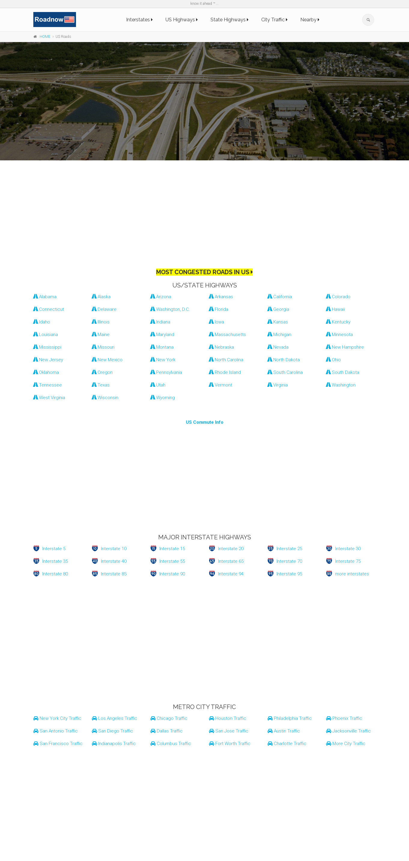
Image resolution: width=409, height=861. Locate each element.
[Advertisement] (204, 208)
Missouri (103, 347)
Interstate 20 (231, 548)
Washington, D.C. (170, 309)
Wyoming (162, 397)
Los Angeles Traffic (114, 718)
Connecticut (48, 309)
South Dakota (342, 372)
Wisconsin (105, 397)
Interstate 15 (172, 548)
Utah (157, 385)
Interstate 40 (113, 561)
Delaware (104, 309)
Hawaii (335, 309)
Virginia (278, 385)
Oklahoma (46, 372)
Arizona (160, 296)
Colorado (338, 296)
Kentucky (338, 322)
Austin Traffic (284, 731)
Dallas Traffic (166, 731)
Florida (218, 309)
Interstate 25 (289, 548)
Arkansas (221, 296)
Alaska (101, 296)
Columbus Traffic (170, 743)
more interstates (352, 574)
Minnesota (339, 334)
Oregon (102, 372)
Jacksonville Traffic (348, 731)
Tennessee (47, 385)
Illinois (101, 322)
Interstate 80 (55, 574)
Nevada (278, 347)
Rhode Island (225, 372)
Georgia (278, 309)
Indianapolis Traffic (114, 743)
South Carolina (285, 372)
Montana (162, 347)
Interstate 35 (55, 561)
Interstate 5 (53, 548)
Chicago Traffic (168, 718)
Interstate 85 (113, 574)
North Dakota (284, 359)
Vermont (220, 385)
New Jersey (48, 359)
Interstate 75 (348, 561)
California (280, 296)
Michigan (279, 334)
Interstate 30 (348, 548)
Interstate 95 (289, 574)
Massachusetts (227, 334)
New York (162, 359)
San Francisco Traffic (58, 743)
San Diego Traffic (112, 731)
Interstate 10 (113, 548)
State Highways (230, 20)
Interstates (139, 20)
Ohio (333, 359)
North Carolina (226, 359)
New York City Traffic (57, 718)
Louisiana (45, 334)
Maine (101, 334)
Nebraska (221, 347)
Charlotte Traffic (287, 743)
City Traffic (274, 20)
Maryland (162, 334)
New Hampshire (345, 347)
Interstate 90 (172, 574)
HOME (45, 37)
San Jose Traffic (228, 731)
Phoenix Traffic (344, 718)
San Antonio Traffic (55, 731)
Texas (101, 385)
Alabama (44, 296)
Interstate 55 (172, 561)
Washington (341, 385)
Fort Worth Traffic (229, 743)
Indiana (160, 322)
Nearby (310, 20)
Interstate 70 (289, 561)
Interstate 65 (231, 561)
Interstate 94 (231, 574)
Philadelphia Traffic (290, 718)
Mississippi (47, 347)
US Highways (181, 20)
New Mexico (107, 359)
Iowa (216, 322)
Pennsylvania (166, 372)
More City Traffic (345, 743)
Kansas (278, 322)
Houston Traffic (227, 718)
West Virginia (49, 397)
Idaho (41, 322)
